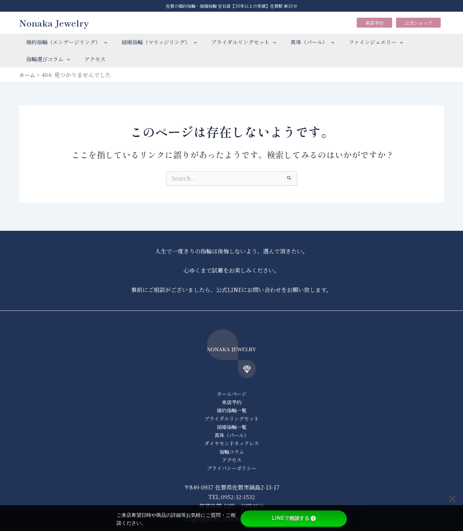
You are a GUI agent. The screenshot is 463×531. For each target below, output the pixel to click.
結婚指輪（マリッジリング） (154, 42)
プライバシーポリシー (231, 468)
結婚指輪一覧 (232, 424)
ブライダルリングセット (234, 42)
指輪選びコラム (46, 59)
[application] (102, 42)
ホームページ (232, 389)
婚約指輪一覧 (232, 406)
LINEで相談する (294, 518)
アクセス (89, 59)
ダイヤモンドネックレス (231, 441)
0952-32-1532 (237, 497)
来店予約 (374, 22)
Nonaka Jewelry (54, 22)
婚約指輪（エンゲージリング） (65, 42)
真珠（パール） (300, 42)
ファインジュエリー (360, 42)
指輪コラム (231, 450)
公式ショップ (418, 22)
